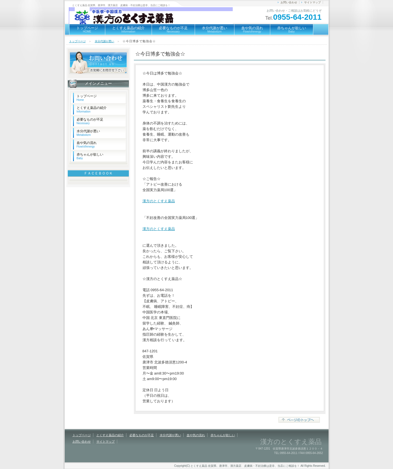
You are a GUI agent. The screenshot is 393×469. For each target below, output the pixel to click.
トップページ (87, 29)
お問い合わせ (289, 2)
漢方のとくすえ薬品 (158, 201)
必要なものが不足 (173, 29)
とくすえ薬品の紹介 (128, 29)
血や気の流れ (252, 29)
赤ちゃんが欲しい (291, 29)
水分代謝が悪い (214, 29)
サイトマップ (312, 2)
